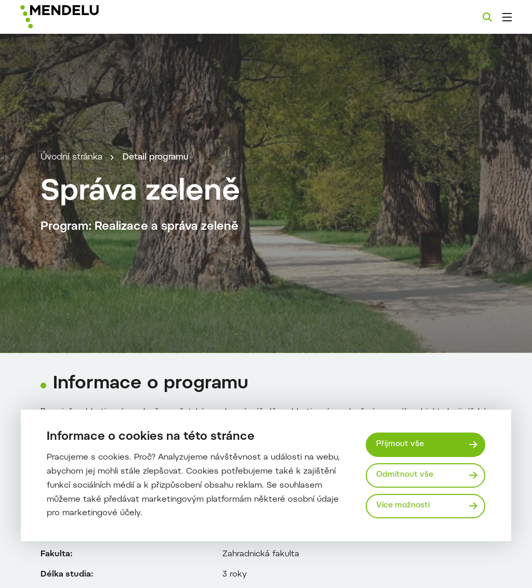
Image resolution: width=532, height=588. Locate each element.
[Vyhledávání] (487, 17)
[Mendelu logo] (77, 17)
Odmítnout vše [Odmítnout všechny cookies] (404, 475)
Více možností (403, 505)
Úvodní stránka (71, 157)
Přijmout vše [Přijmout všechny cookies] (400, 444)
